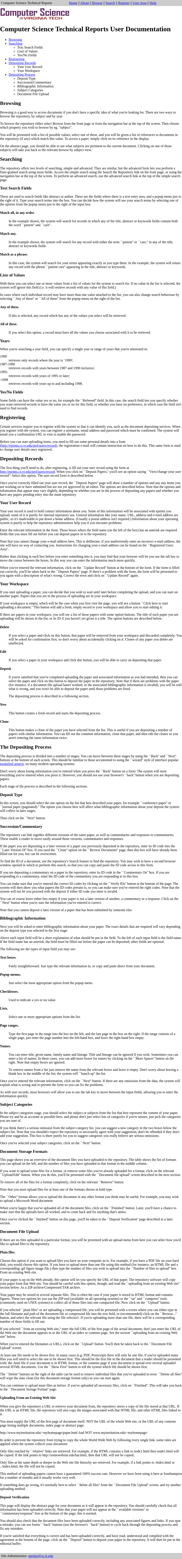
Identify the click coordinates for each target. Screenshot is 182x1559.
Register (123, 3)
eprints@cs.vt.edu (40, 1556)
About (84, 3)
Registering (17, 59)
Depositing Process (22, 74)
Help (153, 3)
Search (110, 3)
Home (73, 3)
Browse (97, 3)
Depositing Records (22, 63)
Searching (15, 43)
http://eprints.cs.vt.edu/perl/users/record (28, 445)
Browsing (15, 39)
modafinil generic (12, 764)
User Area (139, 3)
